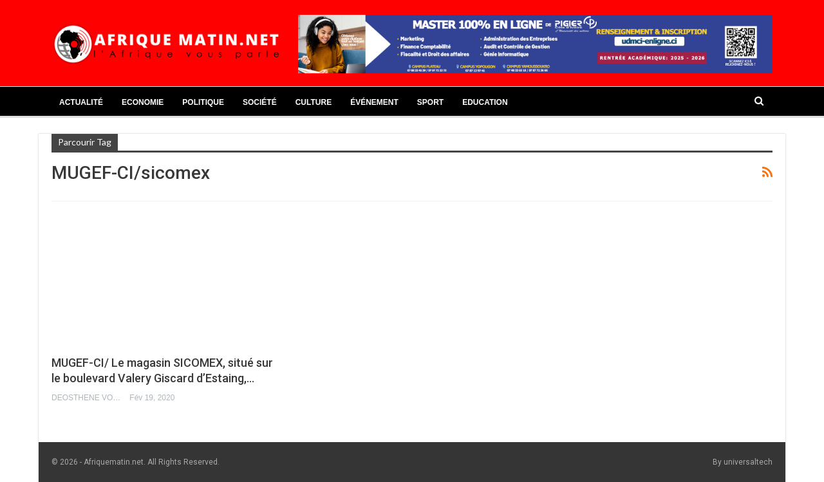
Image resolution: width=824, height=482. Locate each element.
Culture (313, 102)
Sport (430, 102)
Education (484, 102)
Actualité (81, 102)
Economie (143, 102)
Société (260, 102)
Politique (203, 102)
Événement (374, 102)
